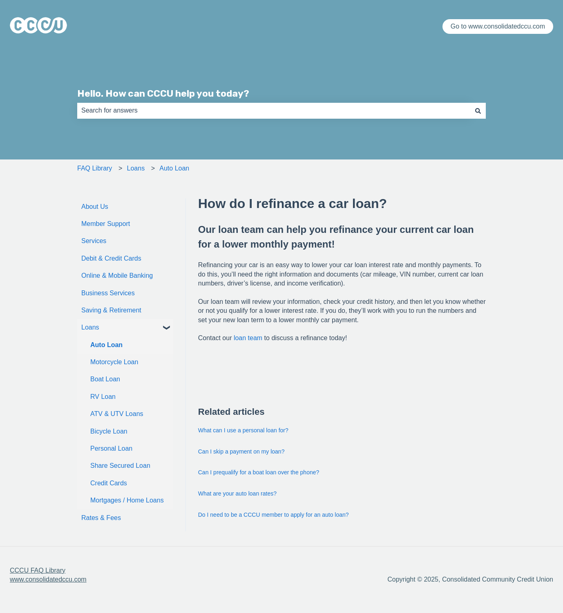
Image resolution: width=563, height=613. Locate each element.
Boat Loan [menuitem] (105, 379)
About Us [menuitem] (94, 206)
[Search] (478, 110)
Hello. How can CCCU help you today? (163, 93)
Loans (136, 168)
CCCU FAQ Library (37, 570)
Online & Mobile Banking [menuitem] (117, 275)
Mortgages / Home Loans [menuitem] (127, 500)
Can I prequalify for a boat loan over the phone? (258, 472)
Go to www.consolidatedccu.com (498, 26)
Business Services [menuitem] (108, 293)
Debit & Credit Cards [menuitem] (111, 258)
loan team (248, 337)
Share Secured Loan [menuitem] (120, 465)
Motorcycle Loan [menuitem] (114, 362)
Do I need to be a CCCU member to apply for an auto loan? (273, 514)
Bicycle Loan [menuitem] (108, 431)
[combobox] (273, 110)
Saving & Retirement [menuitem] (111, 310)
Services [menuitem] (93, 240)
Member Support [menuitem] (105, 223)
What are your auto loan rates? (237, 493)
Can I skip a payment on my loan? (241, 451)
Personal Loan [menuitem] (111, 448)
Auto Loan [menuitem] (106, 344)
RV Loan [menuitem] (103, 396)
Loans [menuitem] (90, 327)
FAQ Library (94, 168)
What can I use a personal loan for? (243, 430)
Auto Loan (174, 168)
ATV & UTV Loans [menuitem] (116, 413)
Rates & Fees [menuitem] (101, 517)
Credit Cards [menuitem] (108, 483)
